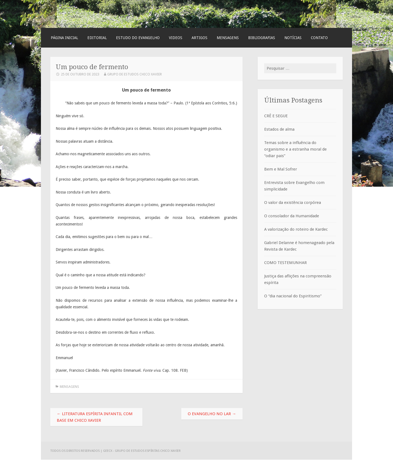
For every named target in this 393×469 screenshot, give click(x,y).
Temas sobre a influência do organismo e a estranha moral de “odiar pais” (295, 149)
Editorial (97, 38)
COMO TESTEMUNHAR (285, 262)
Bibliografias (261, 38)
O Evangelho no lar (212, 413)
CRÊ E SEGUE (276, 115)
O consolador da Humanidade (291, 215)
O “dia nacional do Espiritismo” (292, 296)
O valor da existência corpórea (292, 202)
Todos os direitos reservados (75, 451)
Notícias (293, 38)
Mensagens (228, 38)
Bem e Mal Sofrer (280, 169)
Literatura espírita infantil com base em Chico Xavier (95, 417)
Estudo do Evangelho (138, 38)
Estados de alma (279, 129)
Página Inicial (64, 38)
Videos (175, 38)
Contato (319, 38)
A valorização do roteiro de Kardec (296, 229)
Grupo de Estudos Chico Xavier (134, 74)
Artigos (199, 38)
